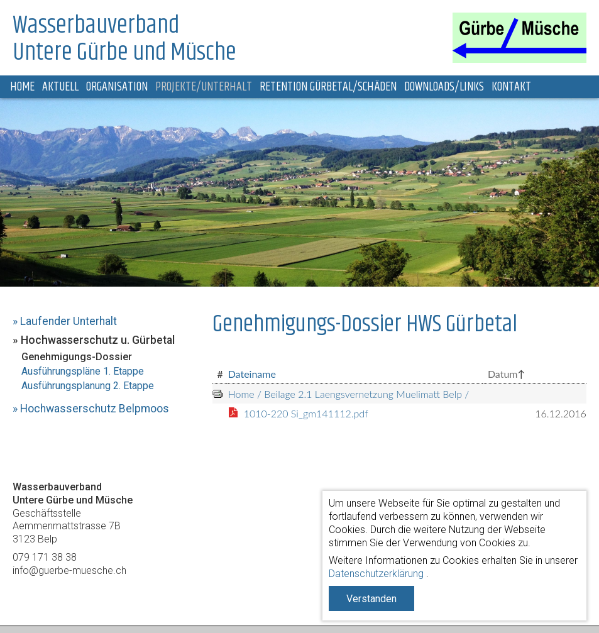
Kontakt (511, 87)
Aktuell (60, 87)
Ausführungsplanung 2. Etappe (87, 386)
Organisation (117, 87)
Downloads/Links (444, 87)
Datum (503, 374)
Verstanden (371, 599)
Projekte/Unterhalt (203, 87)
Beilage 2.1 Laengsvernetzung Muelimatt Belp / (365, 394)
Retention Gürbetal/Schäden (328, 87)
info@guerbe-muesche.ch (69, 570)
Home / (244, 394)
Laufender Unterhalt (68, 321)
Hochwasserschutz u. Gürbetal (98, 340)
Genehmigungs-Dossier (76, 357)
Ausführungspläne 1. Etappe (82, 371)
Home (22, 87)
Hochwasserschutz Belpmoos (94, 408)
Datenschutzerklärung (376, 574)
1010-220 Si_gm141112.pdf (306, 413)
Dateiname (252, 374)
